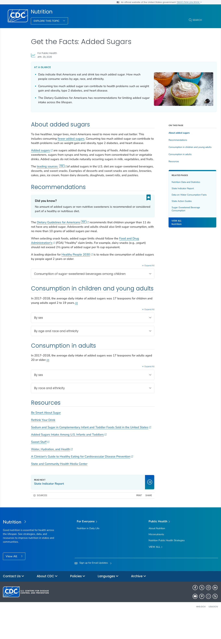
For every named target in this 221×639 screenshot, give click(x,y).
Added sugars (42, 155)
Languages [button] (108, 601)
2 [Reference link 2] (93, 323)
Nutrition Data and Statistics (176, 182)
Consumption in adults (170, 154)
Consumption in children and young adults (180, 147)
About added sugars (169, 132)
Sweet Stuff (40, 467)
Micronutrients (156, 559)
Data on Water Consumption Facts (179, 194)
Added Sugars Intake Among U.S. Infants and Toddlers (69, 459)
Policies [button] (77, 601)
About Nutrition (157, 553)
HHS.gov (201, 631)
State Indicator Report (173, 188)
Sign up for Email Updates (93, 587)
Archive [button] (138, 601)
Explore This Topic (47, 21)
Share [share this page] (139, 520)
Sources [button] (42, 520)
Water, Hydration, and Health (52, 474)
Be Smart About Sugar (46, 433)
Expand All (140, 278)
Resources (164, 161)
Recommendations (168, 140)
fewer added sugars (71, 139)
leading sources (52, 175)
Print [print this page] (129, 520)
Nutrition (41, 11)
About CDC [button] (47, 601)
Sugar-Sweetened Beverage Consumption (176, 209)
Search (197, 20)
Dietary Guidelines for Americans (63, 235)
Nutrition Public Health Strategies (167, 565)
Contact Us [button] (13, 601)
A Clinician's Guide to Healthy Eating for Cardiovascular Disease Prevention (82, 481)
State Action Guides (172, 201)
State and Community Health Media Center (59, 489)
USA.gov (213, 631)
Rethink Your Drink (43, 440)
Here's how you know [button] (189, 2)
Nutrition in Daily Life (88, 553)
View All (12, 581)
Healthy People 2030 (77, 268)
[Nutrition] (30, 547)
